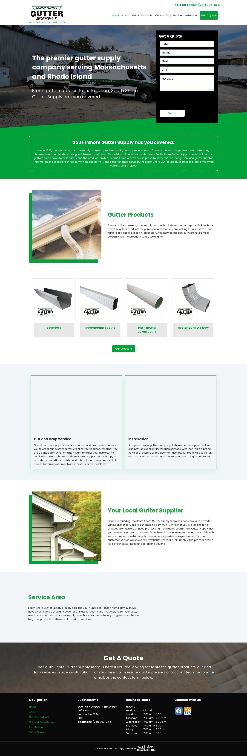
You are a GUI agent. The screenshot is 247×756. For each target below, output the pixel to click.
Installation (191, 15)
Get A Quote (209, 15)
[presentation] (183, 101)
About (125, 15)
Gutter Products (142, 15)
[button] (123, 348)
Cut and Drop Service (168, 15)
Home (115, 15)
